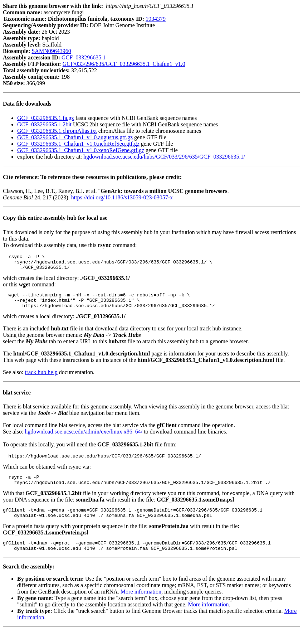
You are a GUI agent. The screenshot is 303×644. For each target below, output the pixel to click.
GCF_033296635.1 (84, 57)
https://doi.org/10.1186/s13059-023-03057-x (122, 197)
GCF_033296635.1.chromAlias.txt (57, 131)
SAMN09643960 (51, 51)
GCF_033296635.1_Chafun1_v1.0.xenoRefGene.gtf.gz (80, 150)
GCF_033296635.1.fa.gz (45, 118)
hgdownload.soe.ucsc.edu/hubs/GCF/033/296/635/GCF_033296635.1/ (164, 157)
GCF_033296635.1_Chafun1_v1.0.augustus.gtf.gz (75, 137)
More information (141, 605)
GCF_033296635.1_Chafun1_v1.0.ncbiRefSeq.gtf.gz (78, 144)
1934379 (156, 19)
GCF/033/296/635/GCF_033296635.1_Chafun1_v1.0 (124, 64)
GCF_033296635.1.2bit (44, 124)
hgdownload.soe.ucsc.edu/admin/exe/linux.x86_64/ (83, 438)
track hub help (41, 379)
